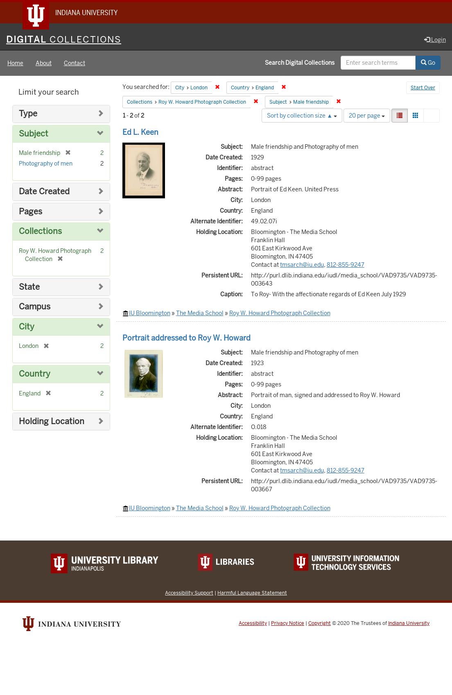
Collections (40, 231)
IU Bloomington (149, 313)
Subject (33, 134)
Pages (30, 212)
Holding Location (51, 421)
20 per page (367, 115)
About (44, 63)
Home (15, 63)
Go (428, 62)
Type (28, 114)
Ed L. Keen (140, 132)
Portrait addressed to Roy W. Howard (186, 338)
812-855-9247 (345, 264)
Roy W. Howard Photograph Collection (279, 313)
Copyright (319, 623)
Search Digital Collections (299, 62)
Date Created (44, 191)
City (26, 327)
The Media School (200, 313)
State (29, 287)
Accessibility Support (189, 593)
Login (435, 39)
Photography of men (45, 163)
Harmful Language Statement (252, 593)
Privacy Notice (287, 623)
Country (34, 374)
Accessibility (253, 623)
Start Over (423, 87)
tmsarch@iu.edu (302, 264)
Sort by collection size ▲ (302, 115)
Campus (34, 307)
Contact (74, 63)
